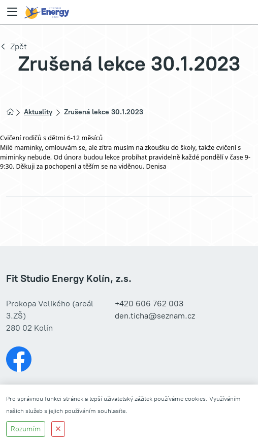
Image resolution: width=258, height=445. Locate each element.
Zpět (18, 46)
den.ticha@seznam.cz (155, 316)
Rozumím (26, 429)
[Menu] (12, 12)
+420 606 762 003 (149, 303)
